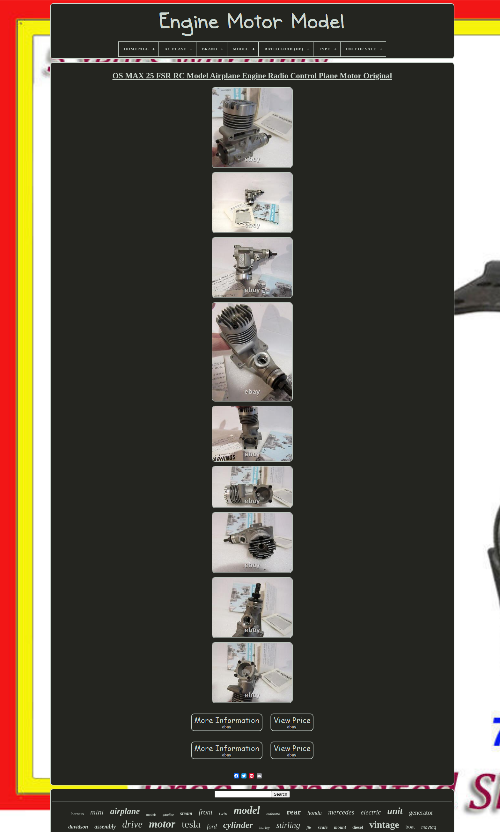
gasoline (168, 814)
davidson (78, 827)
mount (340, 827)
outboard (273, 814)
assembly (105, 826)
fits (308, 827)
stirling (288, 825)
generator (421, 812)
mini (97, 812)
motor (162, 824)
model (247, 810)
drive (132, 824)
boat (410, 827)
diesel (357, 827)
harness (77, 813)
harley (264, 827)
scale (323, 827)
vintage (384, 824)
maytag (428, 827)
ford (212, 826)
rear (294, 811)
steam (186, 813)
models (151, 814)
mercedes (341, 812)
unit (394, 811)
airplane (125, 811)
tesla (191, 824)
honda (314, 813)
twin (223, 813)
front (206, 812)
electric (371, 812)
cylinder (238, 825)
